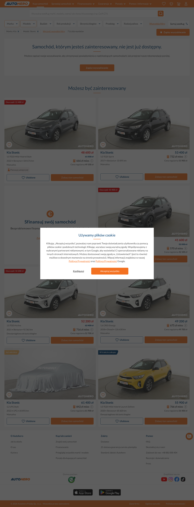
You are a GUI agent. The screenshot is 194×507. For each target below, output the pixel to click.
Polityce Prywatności (79, 261)
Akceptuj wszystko (109, 271)
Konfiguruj (78, 271)
